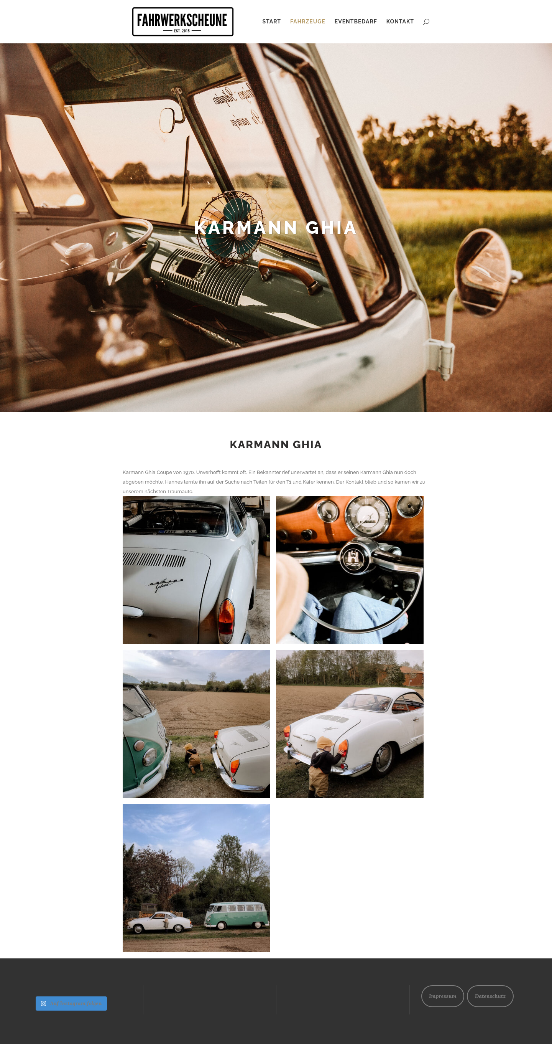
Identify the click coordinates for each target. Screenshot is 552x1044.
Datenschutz (490, 996)
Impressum (442, 996)
